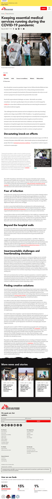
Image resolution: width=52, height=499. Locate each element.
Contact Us (3, 457)
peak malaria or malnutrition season (30, 245)
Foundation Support (5, 442)
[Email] (13, 421)
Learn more (4, 4)
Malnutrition (40, 78)
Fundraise (28, 433)
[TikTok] (21, 425)
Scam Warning (4, 460)
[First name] (13, 418)
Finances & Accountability (6, 434)
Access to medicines (22, 78)
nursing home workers (20, 295)
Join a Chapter (29, 437)
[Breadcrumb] (26, 14)
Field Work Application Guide (32, 451)
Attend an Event (30, 434)
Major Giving (3, 437)
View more (7, 81)
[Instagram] (11, 425)
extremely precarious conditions (22, 143)
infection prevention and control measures (15, 209)
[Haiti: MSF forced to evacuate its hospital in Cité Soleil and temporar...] (43, 382)
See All (48, 364)
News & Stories (10, 13)
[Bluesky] (5, 425)
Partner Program (4, 439)
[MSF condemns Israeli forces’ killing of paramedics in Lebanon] (9, 382)
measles (27, 167)
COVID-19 (6, 104)
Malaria (32, 78)
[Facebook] (2, 425)
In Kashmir (30, 343)
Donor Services (4, 431)
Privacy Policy (3, 459)
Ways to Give (3, 436)
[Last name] (38, 418)
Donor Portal (3, 433)
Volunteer (28, 436)
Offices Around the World (6, 450)
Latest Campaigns (30, 431)
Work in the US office (31, 448)
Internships (29, 453)
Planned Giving (4, 440)
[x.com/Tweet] (8, 425)
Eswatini (6, 78)
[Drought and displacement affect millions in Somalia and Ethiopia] (26, 382)
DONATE (44, 8)
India (12, 78)
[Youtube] (15, 425)
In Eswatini (37, 328)
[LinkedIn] (18, 425)
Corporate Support (4, 443)
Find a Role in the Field (31, 450)
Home (2, 13)
